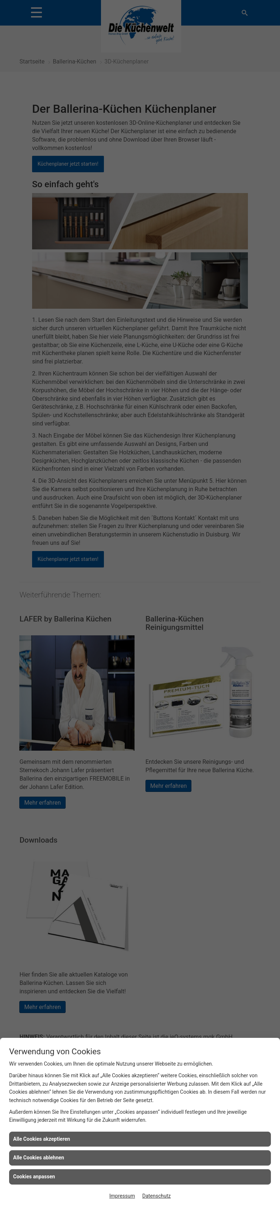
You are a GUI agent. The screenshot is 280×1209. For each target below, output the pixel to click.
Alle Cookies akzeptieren (41, 1139)
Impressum (122, 1196)
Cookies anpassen (34, 1176)
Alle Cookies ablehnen (38, 1157)
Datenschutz (156, 1196)
